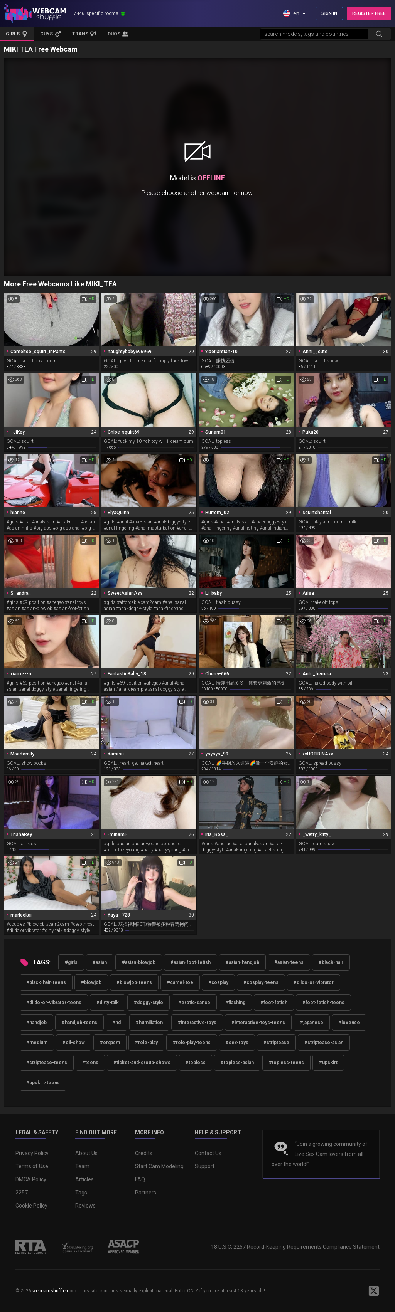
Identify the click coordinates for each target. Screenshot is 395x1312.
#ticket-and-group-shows (141, 1062)
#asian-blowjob (138, 962)
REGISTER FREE (369, 13)
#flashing (235, 1002)
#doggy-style (148, 1002)
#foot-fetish (273, 1002)
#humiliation (149, 1022)
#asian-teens (289, 962)
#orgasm (110, 1042)
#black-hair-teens (46, 982)
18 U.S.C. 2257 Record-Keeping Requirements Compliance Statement (295, 1247)
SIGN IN (329, 13)
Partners (145, 1192)
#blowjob (91, 982)
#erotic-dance (194, 1002)
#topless (196, 1062)
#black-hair (331, 962)
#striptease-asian (323, 1042)
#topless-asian (237, 1062)
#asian (100, 962)
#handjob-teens (79, 1022)
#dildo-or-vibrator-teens (53, 1002)
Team (82, 1166)
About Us (86, 1153)
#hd (116, 1022)
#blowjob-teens (134, 982)
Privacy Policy (32, 1153)
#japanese (311, 1022)
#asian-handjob (242, 962)
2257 (21, 1192)
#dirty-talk (107, 1002)
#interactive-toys (197, 1022)
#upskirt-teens (43, 1082)
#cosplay (218, 982)
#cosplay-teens (261, 982)
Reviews (85, 1205)
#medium (36, 1042)
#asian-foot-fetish (190, 962)
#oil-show (73, 1042)
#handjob (36, 1022)
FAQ (140, 1179)
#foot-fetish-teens (323, 1002)
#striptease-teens (46, 1062)
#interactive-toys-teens (258, 1022)
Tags (81, 1192)
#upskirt (328, 1062)
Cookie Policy (31, 1205)
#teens (90, 1062)
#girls (71, 962)
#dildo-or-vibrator (314, 982)
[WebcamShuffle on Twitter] (374, 1291)
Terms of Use (31, 1166)
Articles (84, 1179)
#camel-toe (180, 982)
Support (204, 1166)
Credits (143, 1153)
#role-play (146, 1042)
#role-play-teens (192, 1042)
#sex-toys (237, 1042)
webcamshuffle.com (54, 1290)
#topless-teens (286, 1062)
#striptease (276, 1042)
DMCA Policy (30, 1179)
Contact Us (208, 1153)
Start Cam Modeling (159, 1166)
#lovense (349, 1022)
